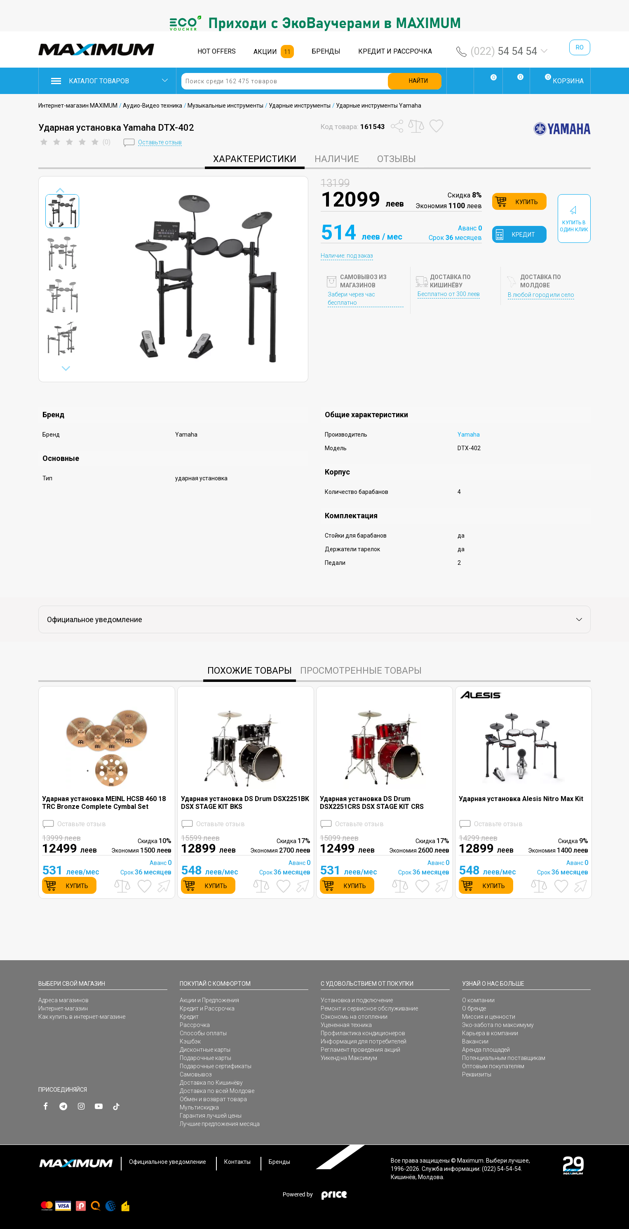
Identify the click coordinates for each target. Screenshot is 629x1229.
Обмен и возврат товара (213, 1099)
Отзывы (396, 159)
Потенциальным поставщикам (503, 1058)
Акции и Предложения (209, 1000)
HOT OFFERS (216, 51)
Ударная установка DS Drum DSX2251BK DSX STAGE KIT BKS (245, 803)
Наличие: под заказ (347, 255)
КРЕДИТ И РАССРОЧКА (395, 51)
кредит (523, 234)
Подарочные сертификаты (215, 1066)
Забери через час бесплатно (351, 298)
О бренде (474, 1008)
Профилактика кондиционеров (363, 1033)
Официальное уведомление (167, 1162)
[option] (314, 23)
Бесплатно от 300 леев (449, 294)
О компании (478, 1000)
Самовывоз (196, 1074)
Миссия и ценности (488, 1016)
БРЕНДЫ (326, 51)
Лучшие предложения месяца (220, 1124)
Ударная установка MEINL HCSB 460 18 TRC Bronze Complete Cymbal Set (104, 803)
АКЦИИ (265, 52)
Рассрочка (195, 1025)
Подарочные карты (205, 1058)
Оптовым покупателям (493, 1066)
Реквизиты (476, 1074)
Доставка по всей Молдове (217, 1091)
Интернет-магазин (63, 1008)
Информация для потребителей (363, 1041)
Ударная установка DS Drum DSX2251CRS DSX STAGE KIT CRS (372, 803)
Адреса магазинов (63, 1000)
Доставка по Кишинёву (211, 1082)
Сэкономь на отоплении (354, 1016)
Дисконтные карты (205, 1049)
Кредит (189, 1016)
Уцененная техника (346, 1025)
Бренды (279, 1162)
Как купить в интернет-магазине (81, 1016)
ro (580, 47)
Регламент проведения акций (360, 1049)
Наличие (336, 159)
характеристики (254, 159)
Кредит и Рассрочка (207, 1008)
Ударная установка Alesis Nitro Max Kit (521, 799)
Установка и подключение (357, 1000)
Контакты (237, 1162)
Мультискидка (199, 1107)
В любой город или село (541, 294)
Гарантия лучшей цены (211, 1115)
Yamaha (469, 434)
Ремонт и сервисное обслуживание (369, 1008)
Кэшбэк (190, 1041)
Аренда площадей (486, 1049)
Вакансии (475, 1041)
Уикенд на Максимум (349, 1058)
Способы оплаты (203, 1033)
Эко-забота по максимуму (498, 1025)
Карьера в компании (490, 1033)
